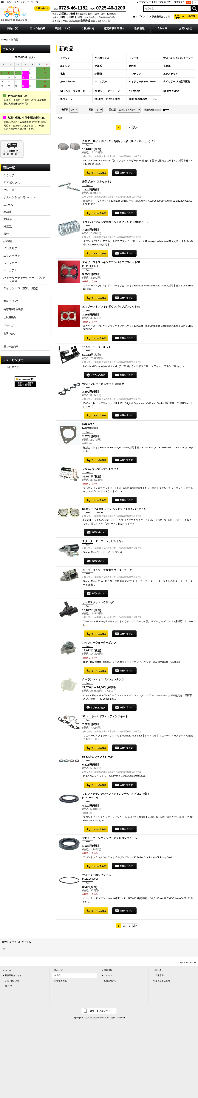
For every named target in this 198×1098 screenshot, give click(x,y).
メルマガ (8, 325)
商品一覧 (58, 970)
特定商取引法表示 (13, 309)
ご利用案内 (10, 317)
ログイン (140, 16)
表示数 (65, 109)
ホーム (8, 970)
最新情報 (108, 970)
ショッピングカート (14, 981)
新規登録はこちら (161, 16)
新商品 (57, 975)
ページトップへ (190, 963)
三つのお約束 (11, 346)
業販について (11, 301)
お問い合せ (10, 333)
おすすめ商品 (60, 981)
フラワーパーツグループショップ (155, 2)
